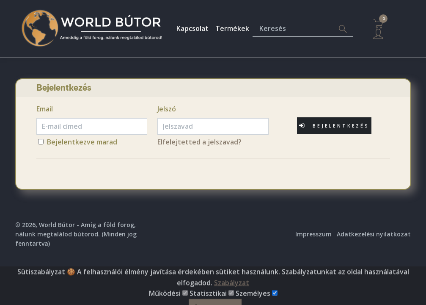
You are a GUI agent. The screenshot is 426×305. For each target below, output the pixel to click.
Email (44, 109)
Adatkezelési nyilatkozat (374, 234)
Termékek (232, 28)
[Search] (343, 29)
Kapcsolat (192, 28)
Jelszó (166, 109)
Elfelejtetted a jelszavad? (199, 142)
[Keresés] (293, 29)
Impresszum (313, 234)
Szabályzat (231, 297)
